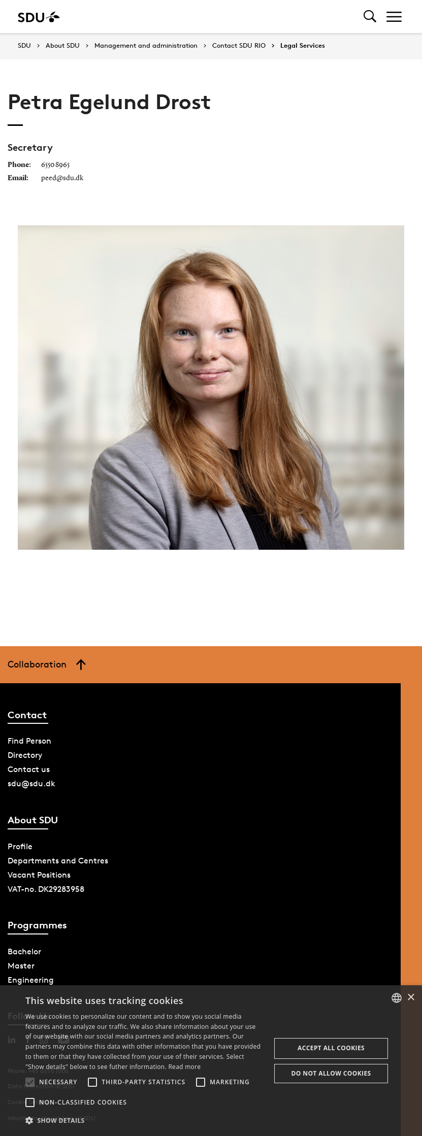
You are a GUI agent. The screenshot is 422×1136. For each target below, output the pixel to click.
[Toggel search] (370, 16)
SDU (24, 45)
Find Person (29, 741)
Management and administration (146, 45)
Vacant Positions (39, 875)
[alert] (211, 1060)
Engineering (31, 980)
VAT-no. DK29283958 (46, 889)
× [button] (410, 997)
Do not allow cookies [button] (331, 1073)
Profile (20, 846)
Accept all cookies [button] (331, 1048)
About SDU (63, 45)
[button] (30, 1082)
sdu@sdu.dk (31, 783)
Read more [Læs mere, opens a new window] (184, 1066)
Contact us (29, 769)
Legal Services (302, 45)
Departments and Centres (58, 860)
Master (21, 966)
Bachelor (24, 951)
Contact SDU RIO (239, 45)
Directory (25, 755)
